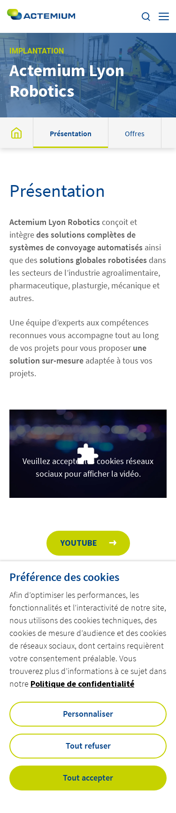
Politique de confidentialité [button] (82, 683)
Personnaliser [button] (88, 713)
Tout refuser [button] (88, 745)
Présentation (71, 133)
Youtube (79, 542)
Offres (135, 133)
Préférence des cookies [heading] (64, 577)
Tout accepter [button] (88, 777)
